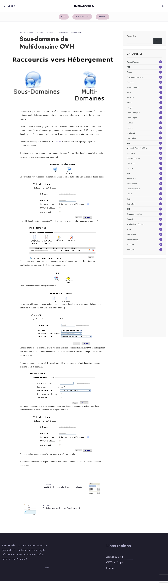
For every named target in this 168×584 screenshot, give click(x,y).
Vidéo (129, 232)
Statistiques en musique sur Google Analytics (59, 511)
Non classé (131, 155)
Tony (31, 34)
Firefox (129, 105)
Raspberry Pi (132, 186)
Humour (130, 130)
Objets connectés (133, 161)
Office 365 (131, 166)
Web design (131, 237)
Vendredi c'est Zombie (135, 227)
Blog (63, 19)
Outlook (130, 171)
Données (130, 85)
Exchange (130, 100)
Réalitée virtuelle (133, 191)
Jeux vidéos (131, 140)
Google (129, 110)
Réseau (129, 196)
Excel (129, 95)
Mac (128, 145)
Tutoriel (130, 221)
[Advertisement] (144, 301)
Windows (130, 247)
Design (129, 74)
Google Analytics (133, 115)
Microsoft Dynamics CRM (137, 150)
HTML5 (130, 125)
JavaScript (131, 135)
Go (158, 43)
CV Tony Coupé (82, 19)
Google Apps (132, 120)
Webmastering (64, 34)
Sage (128, 201)
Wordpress (131, 252)
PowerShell (131, 181)
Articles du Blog (114, 559)
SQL (128, 211)
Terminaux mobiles (134, 216)
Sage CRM (131, 206)
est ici (58, 144)
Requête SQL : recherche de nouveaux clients (60, 490)
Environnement (133, 90)
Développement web (135, 79)
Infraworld (84, 8)
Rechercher (131, 38)
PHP (128, 176)
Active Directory (133, 64)
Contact (102, 19)
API (128, 69)
